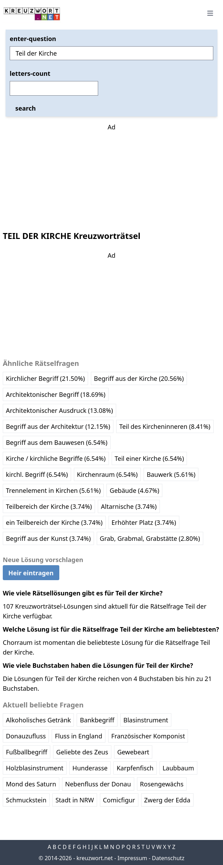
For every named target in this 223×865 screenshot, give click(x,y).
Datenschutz (168, 858)
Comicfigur (119, 800)
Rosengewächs (161, 784)
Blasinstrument (145, 720)
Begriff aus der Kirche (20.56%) (139, 378)
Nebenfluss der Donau (98, 784)
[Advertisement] (112, 175)
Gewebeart (133, 752)
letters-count (30, 73)
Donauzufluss (26, 736)
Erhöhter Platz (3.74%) (144, 522)
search (25, 108)
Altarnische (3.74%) (129, 506)
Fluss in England (78, 736)
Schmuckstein (26, 800)
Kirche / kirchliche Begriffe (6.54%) (56, 458)
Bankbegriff (97, 720)
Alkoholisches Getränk (38, 720)
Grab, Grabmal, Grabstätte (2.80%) (150, 538)
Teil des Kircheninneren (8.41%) (165, 426)
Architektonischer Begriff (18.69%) (55, 394)
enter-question (33, 38)
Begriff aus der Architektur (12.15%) (58, 426)
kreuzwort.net (94, 858)
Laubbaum (178, 768)
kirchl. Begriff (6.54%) (37, 474)
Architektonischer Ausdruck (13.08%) (59, 410)
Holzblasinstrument (34, 768)
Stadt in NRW (74, 800)
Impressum (132, 858)
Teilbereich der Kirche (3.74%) (49, 506)
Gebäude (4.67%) (134, 490)
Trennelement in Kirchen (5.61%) (53, 490)
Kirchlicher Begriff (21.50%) (45, 378)
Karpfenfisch (135, 768)
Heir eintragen (31, 573)
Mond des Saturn (31, 784)
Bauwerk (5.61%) (171, 474)
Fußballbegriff (26, 752)
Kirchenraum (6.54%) (107, 474)
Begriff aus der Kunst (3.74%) (48, 538)
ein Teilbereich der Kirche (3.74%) (54, 522)
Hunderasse (90, 768)
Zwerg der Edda (167, 800)
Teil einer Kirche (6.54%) (149, 458)
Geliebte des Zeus (82, 752)
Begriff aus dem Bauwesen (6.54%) (57, 442)
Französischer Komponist (148, 736)
